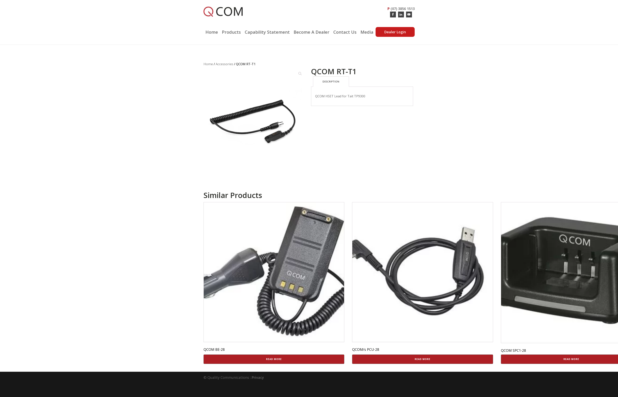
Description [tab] (331, 81)
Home (211, 32)
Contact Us (345, 32)
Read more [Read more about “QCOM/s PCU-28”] (422, 359)
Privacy (258, 377)
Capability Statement (267, 32)
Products (231, 32)
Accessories (224, 64)
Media (367, 32)
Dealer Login (395, 32)
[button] (300, 73)
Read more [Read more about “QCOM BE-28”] (274, 359)
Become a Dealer (311, 32)
